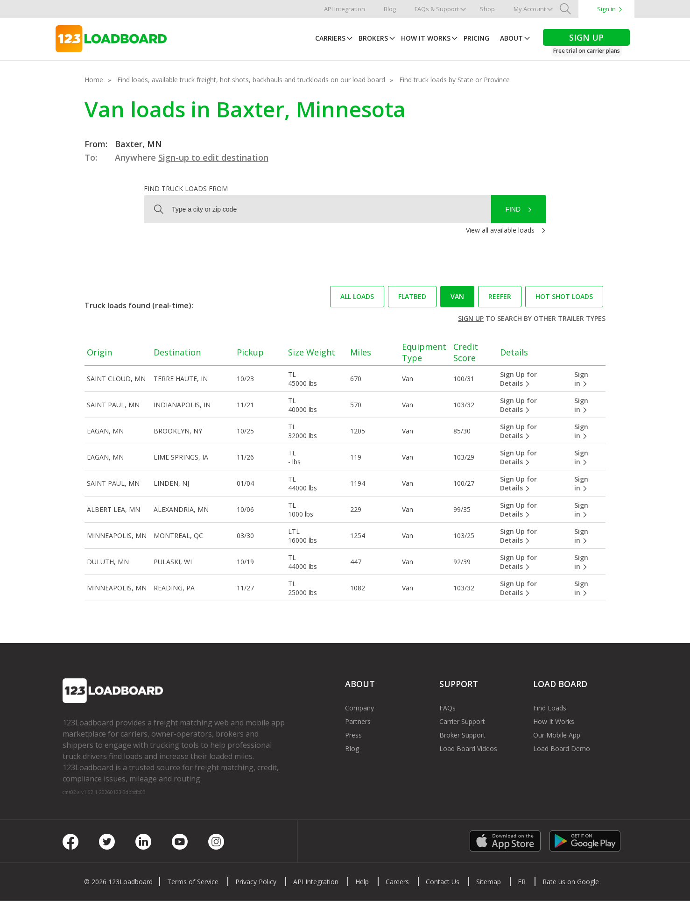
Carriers (330, 38)
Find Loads (549, 707)
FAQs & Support (437, 9)
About (511, 38)
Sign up (471, 318)
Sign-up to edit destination (213, 157)
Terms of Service (192, 881)
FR (522, 881)
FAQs (447, 707)
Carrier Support (462, 721)
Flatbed (412, 296)
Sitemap (488, 881)
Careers (397, 881)
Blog (390, 9)
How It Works (426, 38)
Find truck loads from (186, 188)
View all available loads (500, 230)
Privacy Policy (255, 881)
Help (362, 881)
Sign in (606, 9)
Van (457, 296)
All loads (357, 296)
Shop (487, 9)
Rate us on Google (570, 881)
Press (353, 735)
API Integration (344, 9)
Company (359, 707)
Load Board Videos (468, 748)
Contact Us (442, 881)
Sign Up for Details (518, 379)
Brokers (373, 38)
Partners (358, 721)
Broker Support (462, 735)
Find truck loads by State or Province (454, 79)
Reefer (499, 296)
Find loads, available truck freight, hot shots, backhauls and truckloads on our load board (251, 79)
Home (93, 79)
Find (513, 209)
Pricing (476, 38)
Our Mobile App (556, 735)
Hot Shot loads (564, 296)
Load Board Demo (561, 748)
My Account (530, 9)
